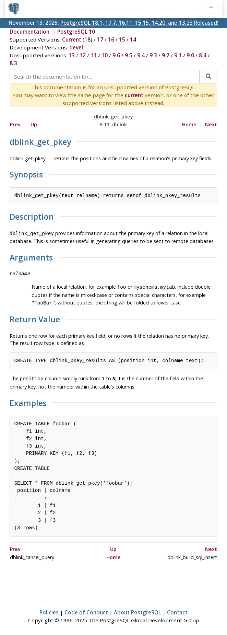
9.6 (116, 55)
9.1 (178, 55)
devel (76, 47)
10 (104, 55)
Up (34, 124)
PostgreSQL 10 (76, 31)
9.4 (141, 55)
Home (189, 124)
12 (83, 55)
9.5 (128, 55)
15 (122, 39)
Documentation (29, 31)
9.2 (165, 55)
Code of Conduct (86, 609)
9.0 (190, 55)
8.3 (13, 63)
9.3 (153, 55)
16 (111, 39)
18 (87, 39)
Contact (177, 609)
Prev (15, 124)
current (134, 95)
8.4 (202, 55)
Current (71, 39)
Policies (49, 609)
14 (133, 39)
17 (100, 39)
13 (72, 55)
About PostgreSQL (137, 609)
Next (211, 124)
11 (94, 55)
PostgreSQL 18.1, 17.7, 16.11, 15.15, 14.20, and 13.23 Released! (139, 22)
